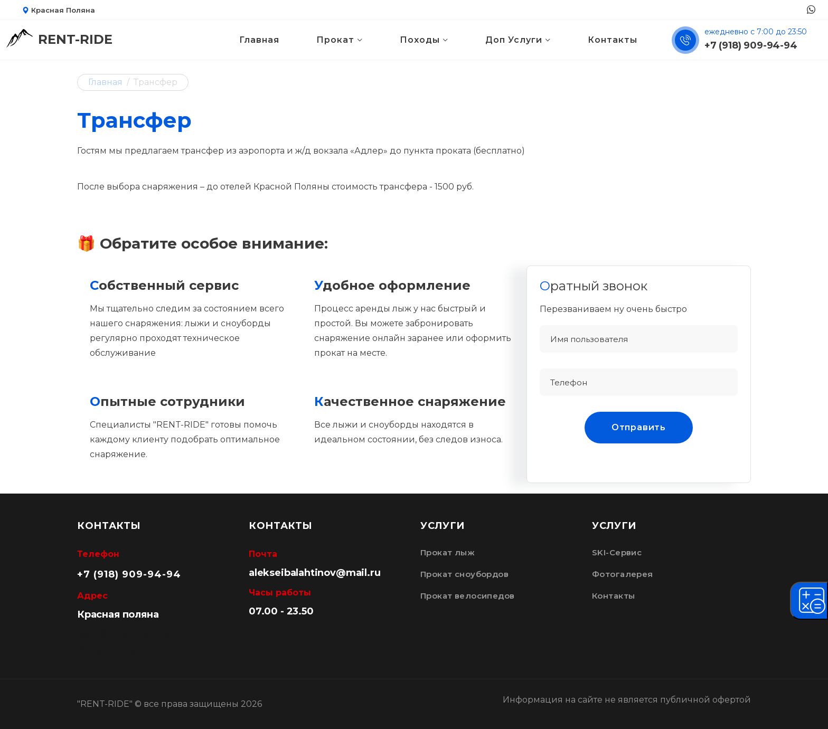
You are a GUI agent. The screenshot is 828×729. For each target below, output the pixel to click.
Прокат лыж (447, 552)
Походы (420, 40)
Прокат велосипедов (467, 596)
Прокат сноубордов (464, 574)
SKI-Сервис (617, 552)
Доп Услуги (513, 40)
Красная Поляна (58, 10)
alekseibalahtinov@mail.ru (315, 573)
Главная (259, 40)
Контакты (612, 40)
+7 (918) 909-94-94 (750, 45)
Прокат (335, 40)
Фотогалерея (622, 574)
